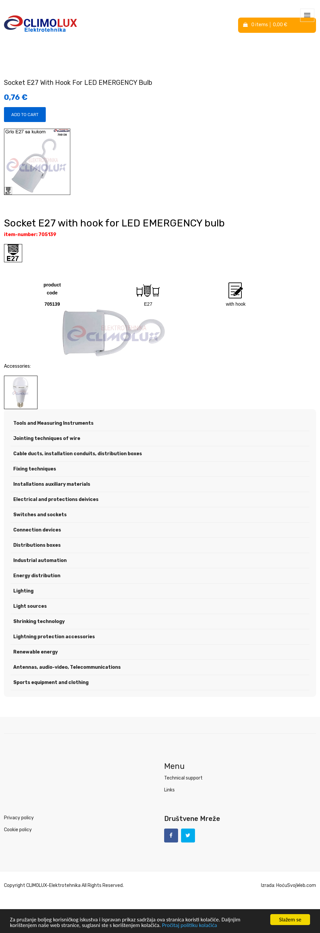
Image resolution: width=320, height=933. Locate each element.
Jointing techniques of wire (46, 438)
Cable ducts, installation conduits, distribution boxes (77, 454)
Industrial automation (40, 560)
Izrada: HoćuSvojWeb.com (288, 885)
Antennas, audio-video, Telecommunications (67, 667)
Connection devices (37, 530)
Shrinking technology (39, 621)
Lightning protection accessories (54, 637)
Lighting (23, 591)
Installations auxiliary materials (51, 484)
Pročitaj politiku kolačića (189, 925)
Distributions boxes (37, 545)
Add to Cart (24, 114)
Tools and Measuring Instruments (53, 423)
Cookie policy (18, 830)
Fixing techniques (34, 469)
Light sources (30, 606)
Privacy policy (19, 818)
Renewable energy (35, 652)
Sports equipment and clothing (51, 682)
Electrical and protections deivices (55, 499)
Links (169, 790)
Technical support (183, 778)
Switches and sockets (40, 515)
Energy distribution (36, 576)
